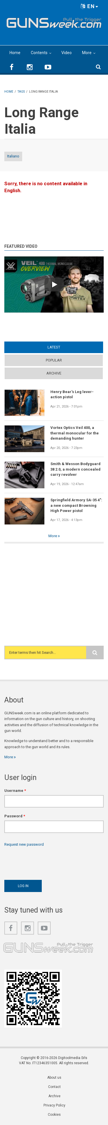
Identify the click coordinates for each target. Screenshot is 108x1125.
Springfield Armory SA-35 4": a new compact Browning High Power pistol (76, 505)
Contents (39, 52)
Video (66, 52)
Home (15, 52)
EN (89, 6)
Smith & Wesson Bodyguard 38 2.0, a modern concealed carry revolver (75, 469)
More (87, 52)
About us (54, 1077)
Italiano (13, 156)
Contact (54, 1087)
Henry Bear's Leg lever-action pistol (72, 394)
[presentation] (48, 862)
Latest (54, 347)
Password (14, 816)
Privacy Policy (54, 1105)
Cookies (54, 1114)
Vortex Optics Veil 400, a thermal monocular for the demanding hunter (74, 433)
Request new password (24, 844)
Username (15, 790)
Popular (54, 360)
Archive (53, 373)
